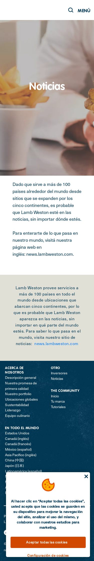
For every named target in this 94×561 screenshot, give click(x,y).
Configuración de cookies (48, 555)
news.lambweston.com (49, 254)
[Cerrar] (86, 476)
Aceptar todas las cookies (46, 542)
